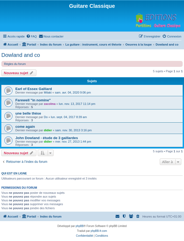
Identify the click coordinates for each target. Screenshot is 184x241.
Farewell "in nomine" (33, 100)
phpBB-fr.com (99, 230)
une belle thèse (28, 113)
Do (46, 117)
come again (25, 127)
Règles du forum (15, 64)
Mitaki (48, 92)
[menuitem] (31, 36)
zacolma (49, 103)
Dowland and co (20, 55)
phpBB (80, 226)
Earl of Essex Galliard (33, 89)
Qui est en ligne (14, 173)
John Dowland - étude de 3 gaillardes (46, 138)
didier (48, 130)
